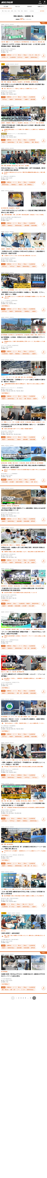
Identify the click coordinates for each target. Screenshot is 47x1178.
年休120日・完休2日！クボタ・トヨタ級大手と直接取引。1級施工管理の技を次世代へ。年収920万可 (23, 720)
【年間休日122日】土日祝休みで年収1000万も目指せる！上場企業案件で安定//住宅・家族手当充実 (23, 252)
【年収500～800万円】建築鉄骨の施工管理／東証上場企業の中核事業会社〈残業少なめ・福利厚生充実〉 (23, 466)
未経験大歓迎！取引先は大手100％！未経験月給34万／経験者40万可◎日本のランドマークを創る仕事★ (23, 975)
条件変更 (42, 11)
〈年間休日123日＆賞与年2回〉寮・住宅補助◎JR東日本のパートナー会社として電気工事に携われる (23, 847)
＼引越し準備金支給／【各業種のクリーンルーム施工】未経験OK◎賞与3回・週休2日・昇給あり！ (23, 380)
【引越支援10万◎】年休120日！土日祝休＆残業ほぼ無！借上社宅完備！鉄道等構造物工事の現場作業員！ (23, 589)
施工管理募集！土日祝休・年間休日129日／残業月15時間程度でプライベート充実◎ (23, 338)
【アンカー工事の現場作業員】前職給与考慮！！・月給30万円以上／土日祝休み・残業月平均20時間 (23, 633)
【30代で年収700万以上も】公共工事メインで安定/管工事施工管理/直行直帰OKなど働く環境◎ (23, 211)
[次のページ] (34, 998)
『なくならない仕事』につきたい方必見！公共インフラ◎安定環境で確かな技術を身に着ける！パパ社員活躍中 (23, 804)
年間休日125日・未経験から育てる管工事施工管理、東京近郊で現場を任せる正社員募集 (23, 548)
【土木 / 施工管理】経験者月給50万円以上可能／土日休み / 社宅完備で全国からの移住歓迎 (23, 892)
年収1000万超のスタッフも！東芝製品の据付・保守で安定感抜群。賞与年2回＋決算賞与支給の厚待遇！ (23, 169)
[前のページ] (13, 998)
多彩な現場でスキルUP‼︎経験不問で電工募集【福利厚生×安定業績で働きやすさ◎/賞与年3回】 (23, 85)
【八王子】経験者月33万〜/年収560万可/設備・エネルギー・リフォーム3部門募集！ (23, 675)
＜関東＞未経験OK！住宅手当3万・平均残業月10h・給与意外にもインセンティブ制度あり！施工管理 (23, 763)
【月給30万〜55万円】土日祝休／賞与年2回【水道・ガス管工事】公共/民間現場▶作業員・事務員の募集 (23, 45)
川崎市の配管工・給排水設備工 (10, 933)
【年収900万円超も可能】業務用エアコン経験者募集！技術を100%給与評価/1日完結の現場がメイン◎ (23, 509)
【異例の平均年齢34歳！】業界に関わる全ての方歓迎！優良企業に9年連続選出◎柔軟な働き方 (23, 126)
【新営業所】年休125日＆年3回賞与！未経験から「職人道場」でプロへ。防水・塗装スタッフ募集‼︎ (23, 293)
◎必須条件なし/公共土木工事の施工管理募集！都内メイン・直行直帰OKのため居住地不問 (23, 425)
